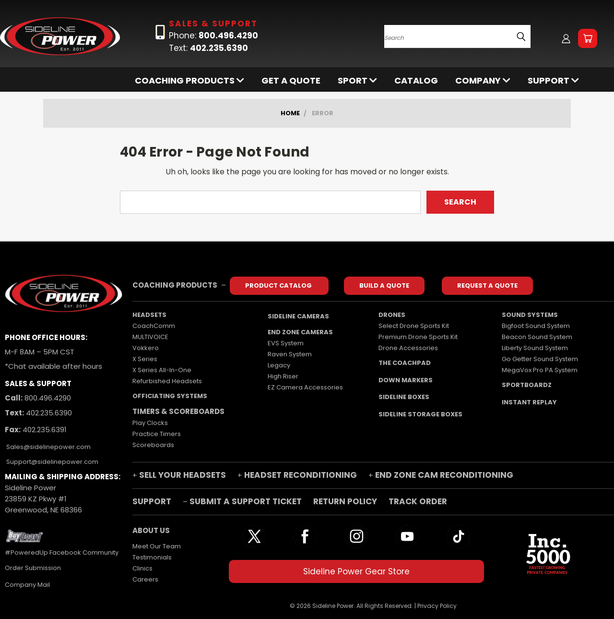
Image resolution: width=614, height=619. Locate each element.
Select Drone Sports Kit (413, 325)
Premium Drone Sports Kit (418, 336)
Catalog (416, 80)
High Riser (283, 376)
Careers (145, 579)
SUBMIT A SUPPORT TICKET (245, 501)
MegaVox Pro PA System (540, 370)
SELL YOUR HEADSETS (182, 475)
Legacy (279, 365)
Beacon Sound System (537, 336)
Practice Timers (156, 433)
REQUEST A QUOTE (487, 285)
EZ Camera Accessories (305, 387)
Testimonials (152, 557)
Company (482, 80)
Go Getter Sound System (540, 359)
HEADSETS (149, 314)
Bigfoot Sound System (536, 325)
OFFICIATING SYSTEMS (169, 396)
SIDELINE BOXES (403, 396)
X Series (144, 359)
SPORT (357, 80)
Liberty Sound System (535, 347)
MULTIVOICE (150, 336)
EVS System (286, 343)
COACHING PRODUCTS (189, 80)
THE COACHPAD (404, 362)
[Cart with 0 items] (587, 38)
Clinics (142, 568)
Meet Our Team (156, 546)
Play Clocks (150, 422)
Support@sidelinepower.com (51, 461)
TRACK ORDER (418, 501)
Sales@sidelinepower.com (48, 446)
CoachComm (153, 325)
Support (553, 80)
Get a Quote (290, 80)
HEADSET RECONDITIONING (300, 475)
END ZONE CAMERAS (300, 332)
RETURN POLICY (346, 501)
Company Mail (27, 584)
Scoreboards (153, 444)
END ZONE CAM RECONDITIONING (444, 475)
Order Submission (33, 567)
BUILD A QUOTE (384, 285)
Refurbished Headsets (167, 381)
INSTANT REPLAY (529, 402)
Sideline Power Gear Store (356, 571)
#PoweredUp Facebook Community (61, 552)
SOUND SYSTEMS (530, 314)
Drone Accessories (408, 347)
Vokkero (145, 347)
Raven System (290, 354)
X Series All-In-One (161, 370)
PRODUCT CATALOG (279, 285)
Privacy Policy (437, 606)
